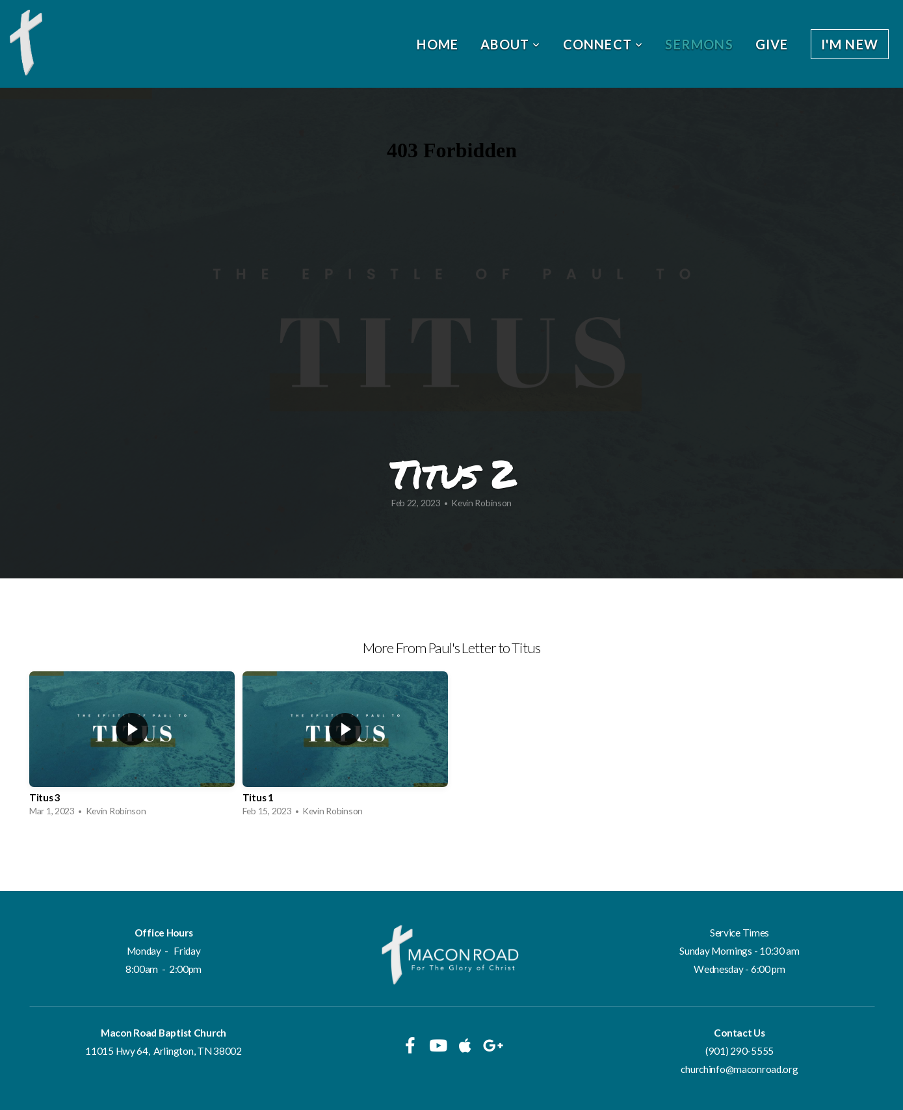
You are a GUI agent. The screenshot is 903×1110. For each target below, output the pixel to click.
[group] (132, 747)
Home (437, 44)
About (510, 44)
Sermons (699, 44)
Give (772, 44)
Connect (603, 44)
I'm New (849, 44)
